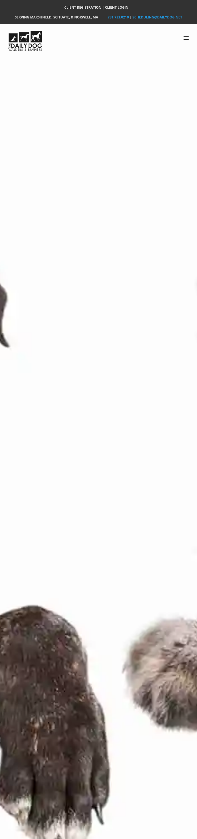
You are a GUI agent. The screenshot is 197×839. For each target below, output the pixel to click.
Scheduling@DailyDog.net (157, 17)
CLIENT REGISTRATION (82, 7)
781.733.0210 (118, 17)
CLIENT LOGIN (117, 7)
